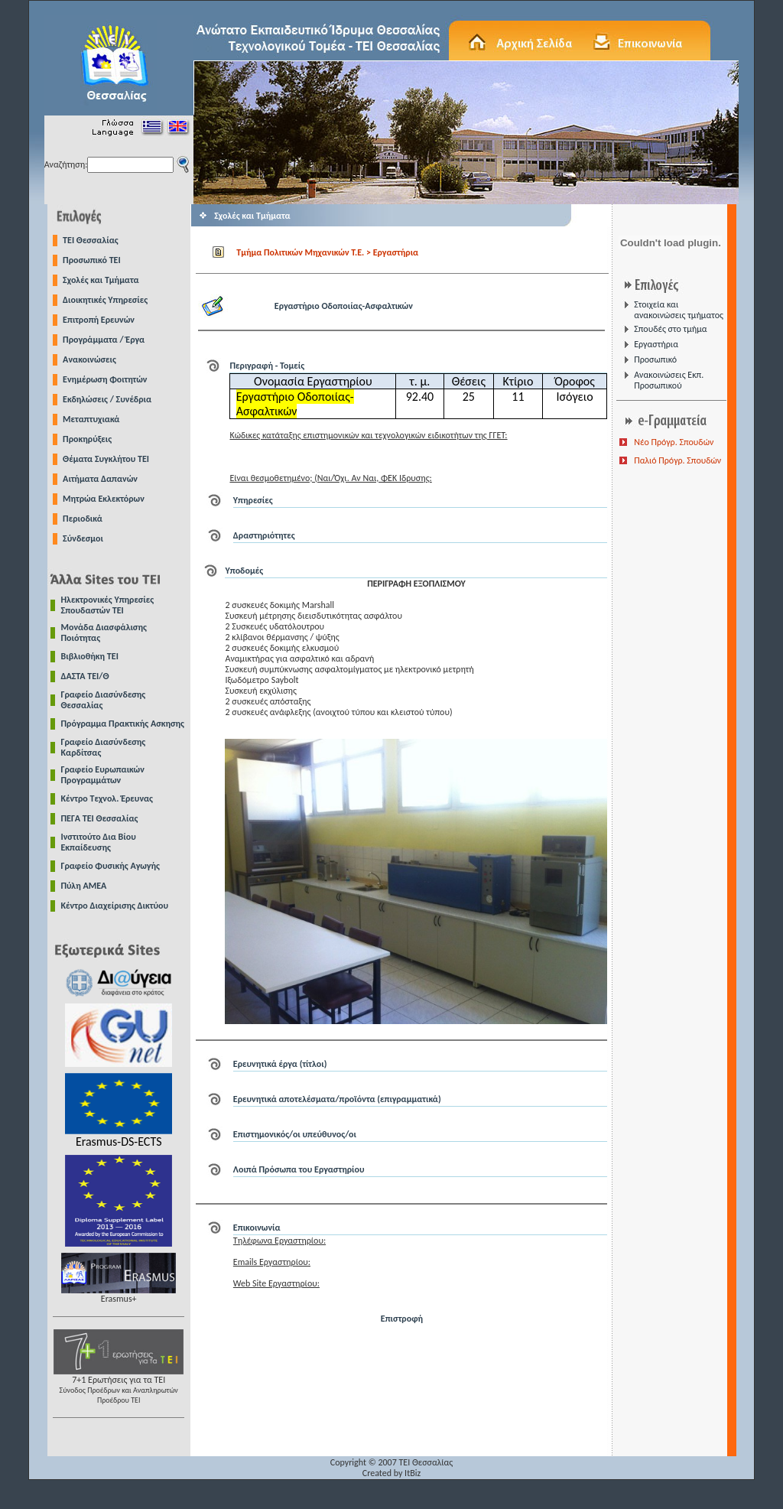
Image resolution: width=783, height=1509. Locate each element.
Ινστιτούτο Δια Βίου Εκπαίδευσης (98, 842)
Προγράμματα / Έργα (104, 339)
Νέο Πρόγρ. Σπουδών (673, 442)
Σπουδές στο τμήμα (670, 329)
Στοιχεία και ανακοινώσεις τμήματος (678, 309)
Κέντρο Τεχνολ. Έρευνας (107, 798)
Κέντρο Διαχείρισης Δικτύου (115, 905)
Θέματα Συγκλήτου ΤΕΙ (106, 459)
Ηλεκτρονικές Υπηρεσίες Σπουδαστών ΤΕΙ (107, 605)
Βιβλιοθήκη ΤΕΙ (90, 656)
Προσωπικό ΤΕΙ (92, 260)
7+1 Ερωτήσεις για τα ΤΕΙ (119, 1385)
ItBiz (412, 1473)
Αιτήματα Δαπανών (100, 478)
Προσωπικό (655, 359)
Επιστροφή (402, 1318)
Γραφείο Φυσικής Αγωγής (110, 865)
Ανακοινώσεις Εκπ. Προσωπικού (668, 380)
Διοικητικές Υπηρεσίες (105, 299)
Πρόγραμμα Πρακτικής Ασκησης (122, 723)
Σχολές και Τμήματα (101, 280)
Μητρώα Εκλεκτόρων (104, 498)
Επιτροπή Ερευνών (99, 319)
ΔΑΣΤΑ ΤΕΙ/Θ (85, 676)
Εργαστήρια (656, 344)
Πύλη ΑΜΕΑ (84, 885)
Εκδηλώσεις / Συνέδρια (107, 399)
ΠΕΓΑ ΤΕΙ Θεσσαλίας (99, 818)
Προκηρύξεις (87, 439)
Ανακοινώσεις (89, 359)
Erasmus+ (118, 1294)
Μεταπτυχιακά (91, 419)
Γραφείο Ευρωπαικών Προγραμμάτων (103, 774)
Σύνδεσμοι (83, 538)
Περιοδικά (82, 518)
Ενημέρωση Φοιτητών (105, 379)
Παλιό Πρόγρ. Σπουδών (677, 460)
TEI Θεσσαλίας (91, 240)
